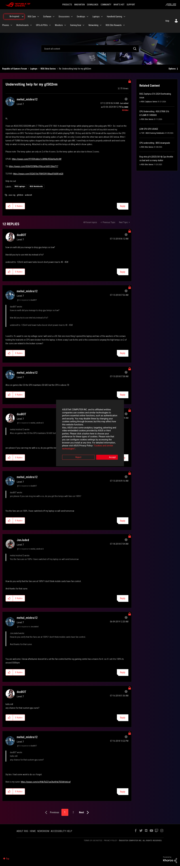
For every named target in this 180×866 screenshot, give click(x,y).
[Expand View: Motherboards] (30, 25)
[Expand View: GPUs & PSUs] (49, 25)
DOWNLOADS (92, 4)
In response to (28, 300)
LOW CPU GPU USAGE (148, 129)
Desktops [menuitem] (81, 16)
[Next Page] (85, 812)
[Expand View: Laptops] (101, 16)
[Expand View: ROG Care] (38, 16)
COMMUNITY (106, 4)
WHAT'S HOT (119, 4)
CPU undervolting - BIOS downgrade (154, 143)
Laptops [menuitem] (96, 16)
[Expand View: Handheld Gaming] (124, 16)
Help (167, 21)
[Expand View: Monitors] (65, 25)
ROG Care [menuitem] (32, 16)
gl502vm (20, 195)
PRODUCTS (67, 4)
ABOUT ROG (22, 831)
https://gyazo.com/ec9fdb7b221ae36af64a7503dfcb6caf (46, 782)
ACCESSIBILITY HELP (61, 831)
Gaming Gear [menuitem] (75, 25)
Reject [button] (73, 450)
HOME (33, 831)
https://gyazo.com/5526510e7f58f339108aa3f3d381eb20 (38, 173)
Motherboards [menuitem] (22, 25)
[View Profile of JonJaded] (23, 540)
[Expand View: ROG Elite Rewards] (123, 25)
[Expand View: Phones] (11, 25)
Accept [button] (107, 450)
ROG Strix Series (48, 68)
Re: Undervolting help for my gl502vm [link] (75, 68)
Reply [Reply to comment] (122, 271)
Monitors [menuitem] (59, 25)
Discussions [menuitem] (64, 16)
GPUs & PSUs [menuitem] (42, 25)
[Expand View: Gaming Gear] (83, 25)
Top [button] (7, 858)
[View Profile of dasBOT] (21, 235)
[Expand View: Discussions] (71, 16)
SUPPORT (131, 4)
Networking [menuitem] (93, 25)
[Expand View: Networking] (100, 25)
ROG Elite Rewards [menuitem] (114, 25)
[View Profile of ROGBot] (125, 110)
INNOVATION (79, 4)
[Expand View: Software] (53, 16)
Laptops (33, 68)
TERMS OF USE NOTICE (93, 840)
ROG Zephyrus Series (149, 102)
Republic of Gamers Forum (14, 68)
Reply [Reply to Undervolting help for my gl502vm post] (122, 206)
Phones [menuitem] (5, 25)
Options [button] (172, 68)
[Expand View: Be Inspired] (22, 16)
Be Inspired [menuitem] (14, 16)
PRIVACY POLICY (110, 840)
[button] (9, 206)
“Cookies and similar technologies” (69, 441)
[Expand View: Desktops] (87, 16)
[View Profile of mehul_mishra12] (27, 99)
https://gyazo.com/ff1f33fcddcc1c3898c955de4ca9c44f (36, 159)
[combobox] (90, 48)
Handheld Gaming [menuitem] (114, 16)
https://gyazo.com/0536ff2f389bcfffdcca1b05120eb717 (33, 166)
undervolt (28, 195)
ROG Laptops (20, 186)
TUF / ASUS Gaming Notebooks (153, 133)
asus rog (12, 195)
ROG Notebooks (36, 186)
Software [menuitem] (47, 16)
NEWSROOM (43, 831)
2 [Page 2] (73, 812)
